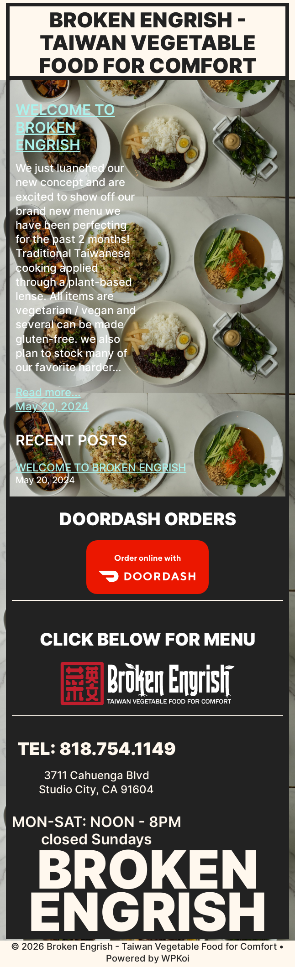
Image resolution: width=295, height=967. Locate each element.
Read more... (48, 392)
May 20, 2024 (52, 406)
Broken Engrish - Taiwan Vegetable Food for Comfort (148, 42)
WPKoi (175, 958)
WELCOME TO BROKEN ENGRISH (65, 127)
